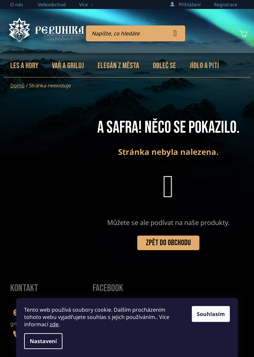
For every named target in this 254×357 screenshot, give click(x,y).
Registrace (225, 4)
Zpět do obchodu (168, 242)
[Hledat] (135, 33)
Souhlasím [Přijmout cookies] (211, 314)
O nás (16, 4)
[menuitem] (24, 66)
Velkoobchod (52, 4)
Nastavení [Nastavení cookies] (43, 341)
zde (54, 324)
